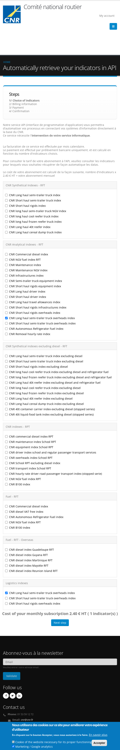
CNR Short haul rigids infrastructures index (35, 279)
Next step (60, 594)
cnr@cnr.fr (27, 691)
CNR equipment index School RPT (29, 418)
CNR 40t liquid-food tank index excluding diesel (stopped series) (49, 386)
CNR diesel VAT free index (24, 483)
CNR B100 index (17, 455)
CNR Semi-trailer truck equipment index (33, 252)
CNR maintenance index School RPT (31, 413)
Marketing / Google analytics (34, 748)
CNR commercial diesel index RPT (29, 408)
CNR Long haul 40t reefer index (27, 198)
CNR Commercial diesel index (26, 225)
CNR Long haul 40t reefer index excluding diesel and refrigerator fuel (53, 354)
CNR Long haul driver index (25, 263)
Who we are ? (13, 716)
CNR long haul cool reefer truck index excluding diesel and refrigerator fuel (57, 343)
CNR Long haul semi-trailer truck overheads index (40, 289)
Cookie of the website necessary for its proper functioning (53, 743)
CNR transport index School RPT (28, 440)
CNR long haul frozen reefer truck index (33, 193)
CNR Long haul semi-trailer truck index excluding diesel (43, 327)
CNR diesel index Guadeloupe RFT (29, 521)
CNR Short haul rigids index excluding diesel (36, 338)
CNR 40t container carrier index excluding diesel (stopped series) (50, 380)
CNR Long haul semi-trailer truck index (32, 166)
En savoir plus (98, 736)
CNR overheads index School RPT (29, 429)
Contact (21, 696)
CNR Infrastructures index (24, 247)
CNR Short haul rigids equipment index (33, 257)
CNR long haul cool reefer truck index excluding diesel (43, 359)
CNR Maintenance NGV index (26, 241)
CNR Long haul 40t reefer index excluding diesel (39, 370)
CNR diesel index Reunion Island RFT (31, 542)
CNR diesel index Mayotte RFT (26, 537)
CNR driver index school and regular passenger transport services (50, 424)
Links (9, 719)
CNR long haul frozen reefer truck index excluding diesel (44, 364)
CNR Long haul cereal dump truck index (33, 203)
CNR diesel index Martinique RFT (29, 531)
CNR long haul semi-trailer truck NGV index (35, 182)
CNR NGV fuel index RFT (23, 231)
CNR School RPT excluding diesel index (32, 434)
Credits (10, 722)
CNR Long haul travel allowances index (32, 273)
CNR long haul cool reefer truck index (31, 187)
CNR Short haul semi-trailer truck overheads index (40, 294)
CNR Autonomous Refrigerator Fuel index (34, 300)
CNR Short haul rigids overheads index (32, 284)
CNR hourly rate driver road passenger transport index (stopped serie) (53, 445)
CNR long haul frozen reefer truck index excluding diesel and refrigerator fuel (58, 348)
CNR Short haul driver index (25, 268)
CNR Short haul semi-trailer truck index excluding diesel (44, 332)
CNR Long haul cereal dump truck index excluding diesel (44, 375)
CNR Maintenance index (23, 236)
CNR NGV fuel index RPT (23, 450)
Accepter (99, 744)
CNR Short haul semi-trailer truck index (33, 172)
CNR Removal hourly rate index (27, 305)
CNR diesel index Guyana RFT (26, 526)
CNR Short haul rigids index (25, 177)
